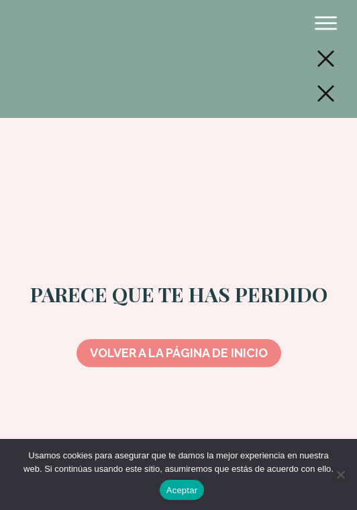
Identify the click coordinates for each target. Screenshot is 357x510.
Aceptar (182, 490)
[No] (340, 474)
